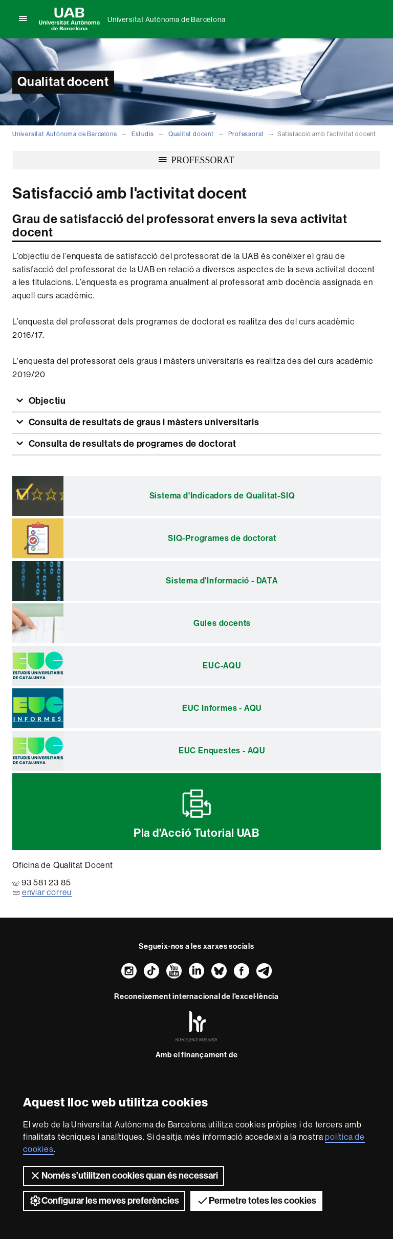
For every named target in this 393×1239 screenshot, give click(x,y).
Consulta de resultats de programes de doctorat (131, 443)
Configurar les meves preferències (104, 1200)
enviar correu (47, 892)
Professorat (246, 134)
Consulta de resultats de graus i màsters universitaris (143, 422)
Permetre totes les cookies (256, 1200)
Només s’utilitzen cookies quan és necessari (123, 1175)
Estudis (143, 134)
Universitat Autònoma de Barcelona (166, 19)
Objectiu (46, 400)
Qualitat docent (191, 134)
